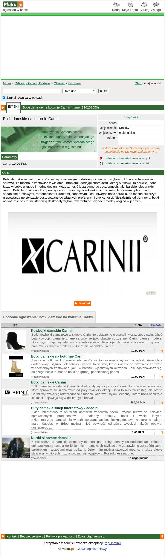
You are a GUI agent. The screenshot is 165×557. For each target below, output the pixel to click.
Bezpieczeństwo (31, 536)
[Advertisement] (82, 47)
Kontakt (11, 536)
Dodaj (116, 8)
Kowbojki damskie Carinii (52, 330)
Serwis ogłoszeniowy (92, 549)
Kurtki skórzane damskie (51, 438)
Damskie (74, 83)
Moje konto (130, 8)
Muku (7, 83)
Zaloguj (156, 8)
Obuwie (59, 83)
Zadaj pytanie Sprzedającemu (60, 132)
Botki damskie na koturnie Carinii (58, 356)
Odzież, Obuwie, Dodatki (32, 83)
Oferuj (138, 83)
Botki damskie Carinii (48, 382)
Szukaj (144, 8)
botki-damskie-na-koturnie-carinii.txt (127, 163)
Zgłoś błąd (91, 536)
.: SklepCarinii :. (131, 117)
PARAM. (156, 325)
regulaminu (113, 543)
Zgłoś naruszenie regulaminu (59, 147)
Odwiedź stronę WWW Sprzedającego (66, 142)
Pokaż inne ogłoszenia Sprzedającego (66, 137)
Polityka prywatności (60, 536)
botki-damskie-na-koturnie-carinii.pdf (127, 158)
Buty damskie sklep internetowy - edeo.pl (64, 408)
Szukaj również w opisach (23, 97)
